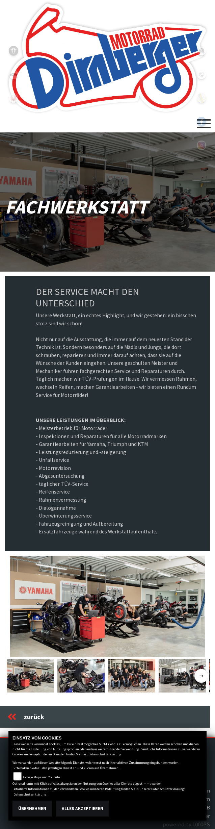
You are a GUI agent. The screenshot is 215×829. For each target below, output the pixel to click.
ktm (13, 74)
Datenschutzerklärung (104, 754)
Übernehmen (32, 808)
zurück (25, 717)
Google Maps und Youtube (41, 777)
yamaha (13, 98)
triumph (13, 51)
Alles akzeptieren (82, 808)
